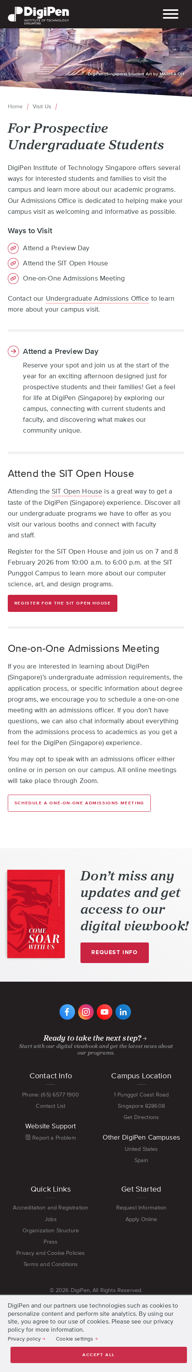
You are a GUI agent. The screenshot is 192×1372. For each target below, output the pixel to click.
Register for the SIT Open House (62, 603)
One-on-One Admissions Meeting (74, 278)
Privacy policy (24, 1339)
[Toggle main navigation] (170, 14)
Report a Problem (54, 1138)
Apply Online (141, 1219)
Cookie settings (74, 1339)
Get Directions (141, 1117)
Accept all (98, 1355)
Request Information (141, 1207)
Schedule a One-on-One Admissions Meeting (79, 803)
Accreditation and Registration (50, 1207)
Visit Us (42, 106)
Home (15, 106)
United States (141, 1149)
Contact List (50, 1106)
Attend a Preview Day (56, 248)
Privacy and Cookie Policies (50, 1253)
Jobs (51, 1219)
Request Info (118, 956)
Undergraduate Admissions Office (97, 298)
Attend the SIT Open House (65, 263)
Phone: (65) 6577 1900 (50, 1094)
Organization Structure (51, 1230)
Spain (141, 1160)
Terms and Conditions (50, 1264)
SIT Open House (77, 491)
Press (51, 1242)
